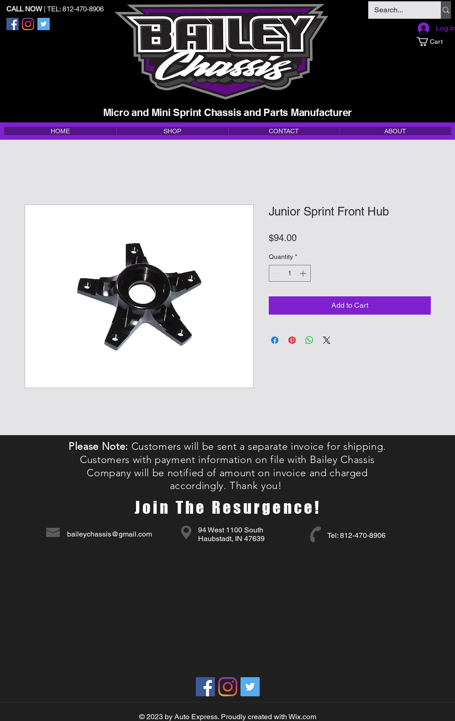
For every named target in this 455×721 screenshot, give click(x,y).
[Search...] (398, 10)
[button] (434, 41)
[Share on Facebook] (274, 340)
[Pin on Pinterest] (292, 340)
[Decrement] (276, 273)
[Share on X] (326, 340)
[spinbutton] (290, 273)
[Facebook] (12, 24)
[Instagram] (28, 24)
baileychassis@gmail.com (109, 534)
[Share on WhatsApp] (309, 340)
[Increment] (303, 273)
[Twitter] (43, 24)
